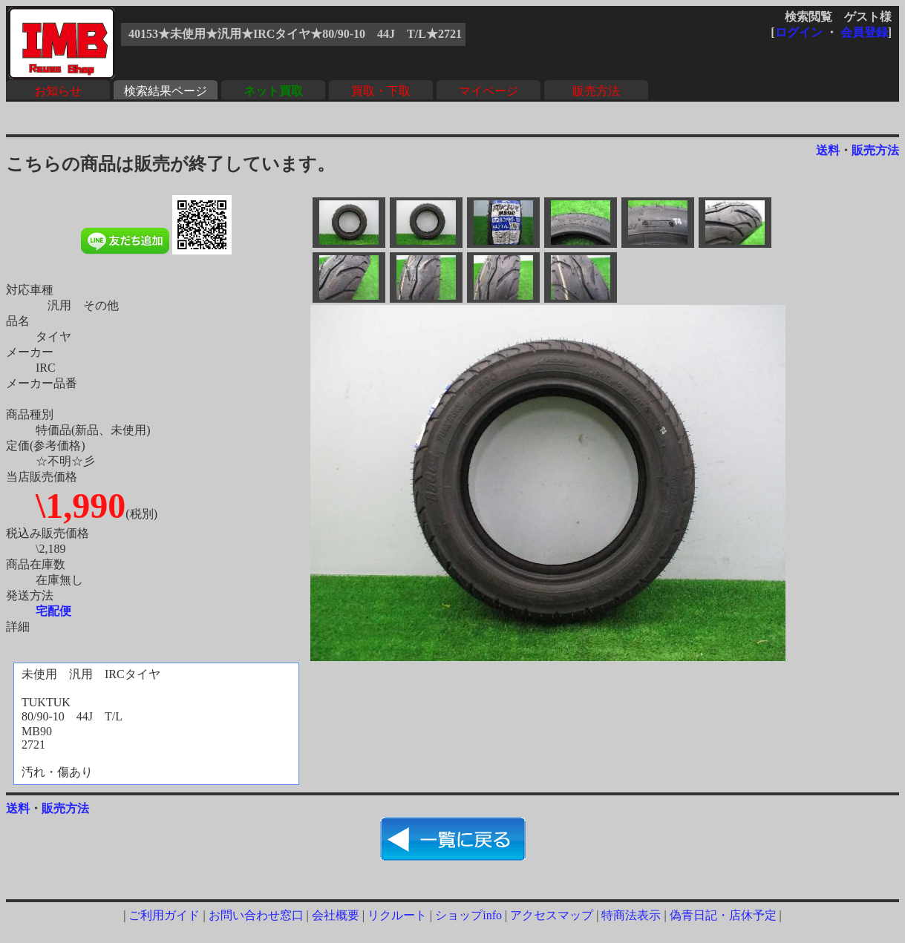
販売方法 (596, 91)
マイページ (488, 91)
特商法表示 (631, 915)
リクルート (397, 915)
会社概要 (335, 915)
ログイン (799, 32)
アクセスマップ (551, 915)
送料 (828, 150)
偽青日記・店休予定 (723, 915)
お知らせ (58, 91)
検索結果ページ (165, 91)
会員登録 (864, 32)
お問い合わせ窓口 (256, 915)
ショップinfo (468, 915)
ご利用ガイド (164, 915)
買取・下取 (381, 91)
